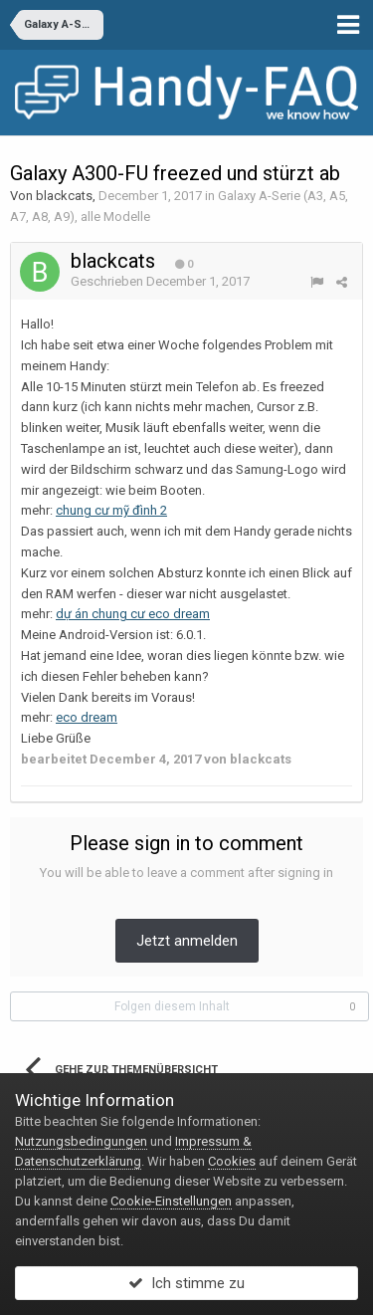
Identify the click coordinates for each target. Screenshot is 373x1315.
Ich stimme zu (186, 1283)
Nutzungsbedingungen (81, 1141)
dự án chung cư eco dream (133, 613)
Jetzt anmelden (187, 941)
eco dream (86, 717)
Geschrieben (160, 281)
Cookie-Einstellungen (171, 1201)
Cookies (232, 1161)
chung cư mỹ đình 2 (111, 510)
